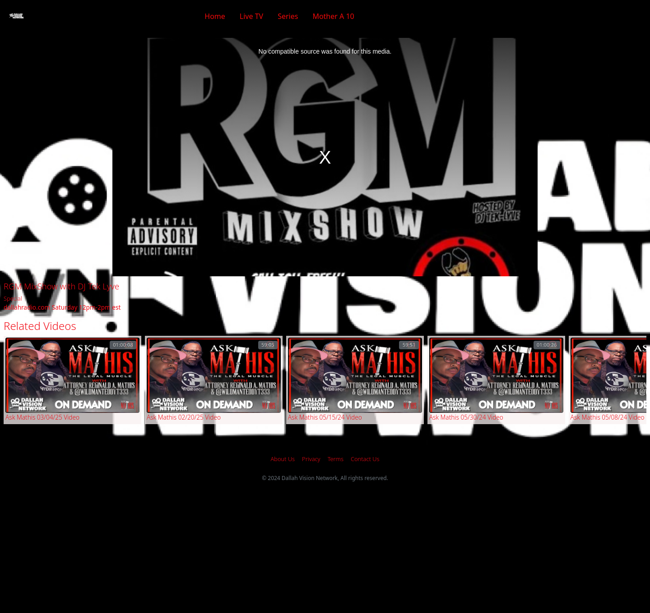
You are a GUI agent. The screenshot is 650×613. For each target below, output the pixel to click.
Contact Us (365, 459)
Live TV (251, 16)
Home (214, 16)
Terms (336, 459)
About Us (283, 459)
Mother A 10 (333, 16)
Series (288, 16)
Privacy (311, 459)
